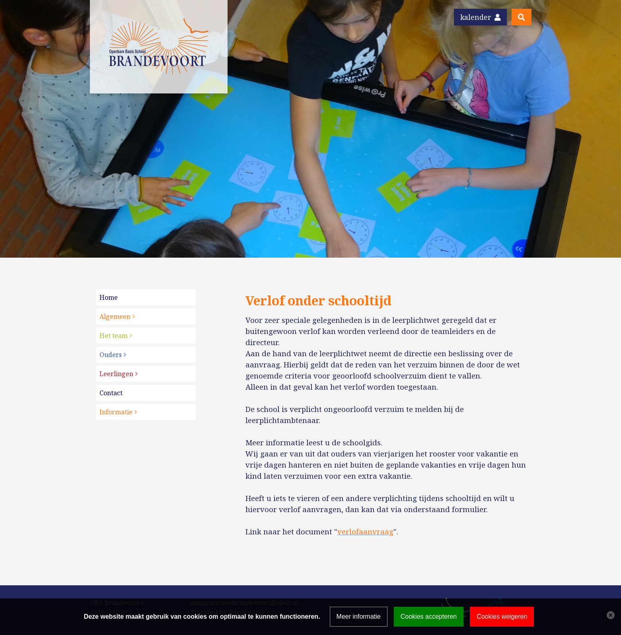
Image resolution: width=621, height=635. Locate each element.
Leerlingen (116, 373)
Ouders (110, 354)
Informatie (115, 412)
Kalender (480, 17)
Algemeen (114, 316)
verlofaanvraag (365, 531)
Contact (111, 392)
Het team (113, 335)
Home (108, 297)
